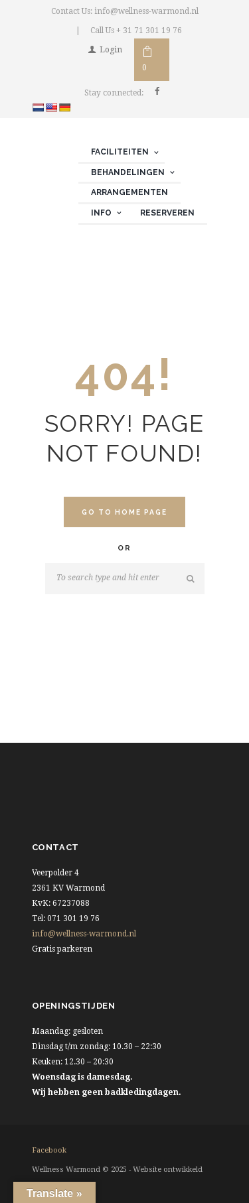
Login (111, 49)
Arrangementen (129, 192)
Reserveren (167, 213)
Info (101, 213)
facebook (49, 1150)
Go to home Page (125, 512)
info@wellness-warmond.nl (84, 933)
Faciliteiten (120, 152)
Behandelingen (128, 172)
